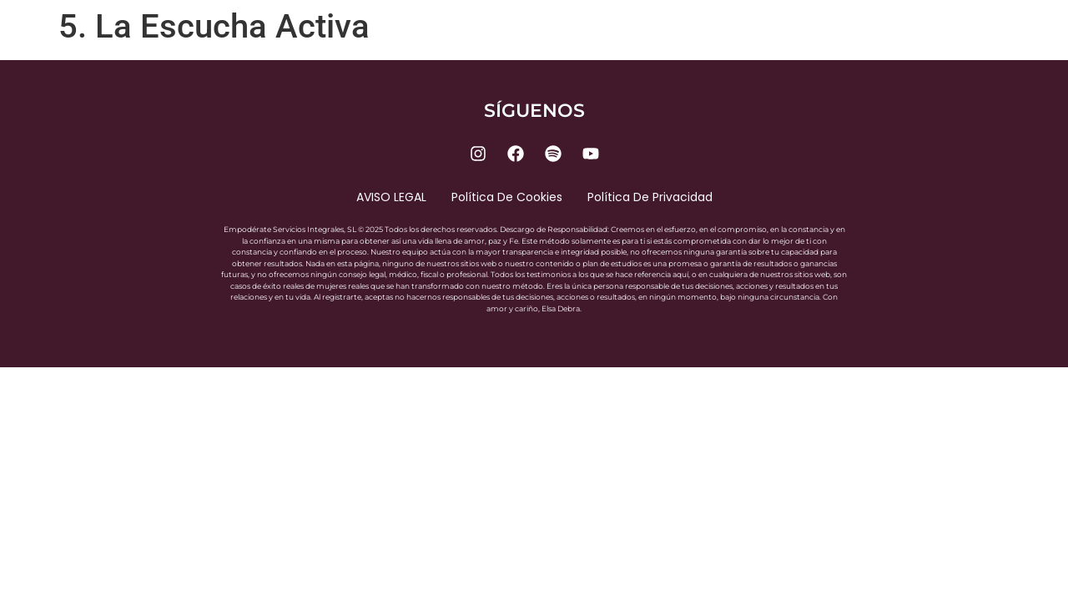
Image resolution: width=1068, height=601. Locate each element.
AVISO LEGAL (391, 197)
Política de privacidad (650, 197)
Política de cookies (506, 197)
